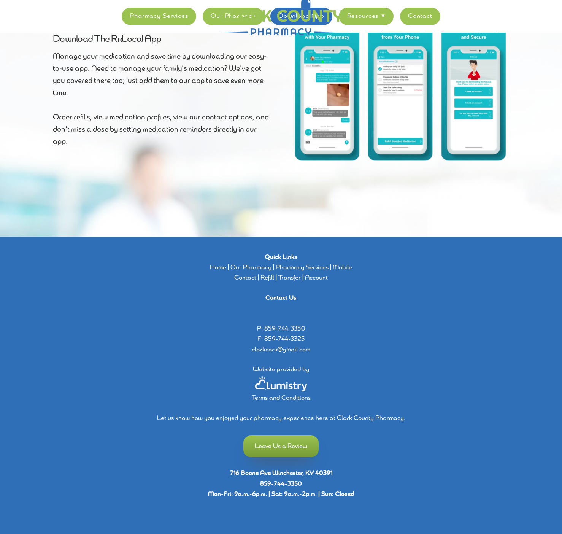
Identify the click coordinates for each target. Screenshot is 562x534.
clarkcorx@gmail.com (281, 349)
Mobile (342, 267)
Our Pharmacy (250, 267)
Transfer (289, 278)
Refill (267, 278)
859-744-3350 (284, 329)
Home (218, 267)
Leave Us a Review (281, 446)
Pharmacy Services (159, 16)
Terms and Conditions (281, 398)
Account (316, 278)
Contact (420, 16)
